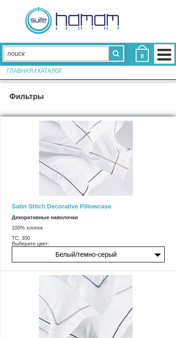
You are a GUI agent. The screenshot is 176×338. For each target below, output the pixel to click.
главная (20, 71)
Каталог (50, 71)
